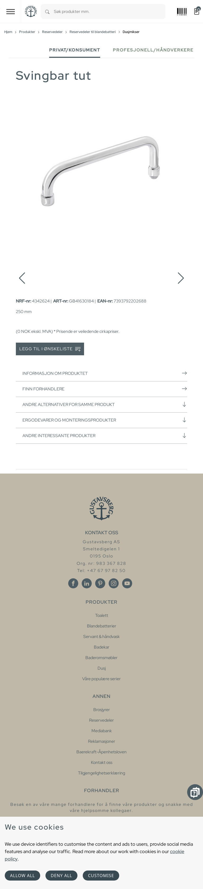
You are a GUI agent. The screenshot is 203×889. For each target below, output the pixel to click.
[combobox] (109, 11)
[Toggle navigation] (10, 11)
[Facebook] (73, 583)
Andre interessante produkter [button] (104, 435)
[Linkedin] (87, 583)
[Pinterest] (100, 583)
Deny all (61, 875)
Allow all (22, 875)
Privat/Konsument (74, 50)
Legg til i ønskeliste (50, 349)
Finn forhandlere (104, 389)
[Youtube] (127, 583)
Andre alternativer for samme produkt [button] (104, 404)
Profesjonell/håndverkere (153, 50)
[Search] (47, 11)
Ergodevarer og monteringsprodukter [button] (104, 420)
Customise (101, 875)
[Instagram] (114, 583)
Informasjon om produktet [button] (104, 373)
